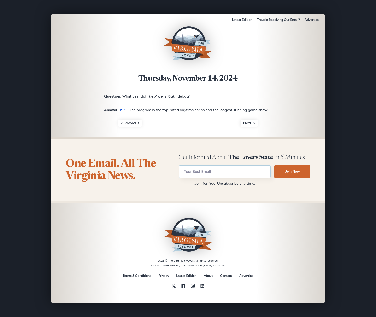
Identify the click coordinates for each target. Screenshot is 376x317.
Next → (249, 123)
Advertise (312, 20)
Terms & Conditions (137, 276)
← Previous (130, 123)
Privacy (163, 276)
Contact (226, 276)
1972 (124, 110)
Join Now (292, 171)
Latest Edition (242, 20)
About (208, 276)
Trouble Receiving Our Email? (278, 20)
